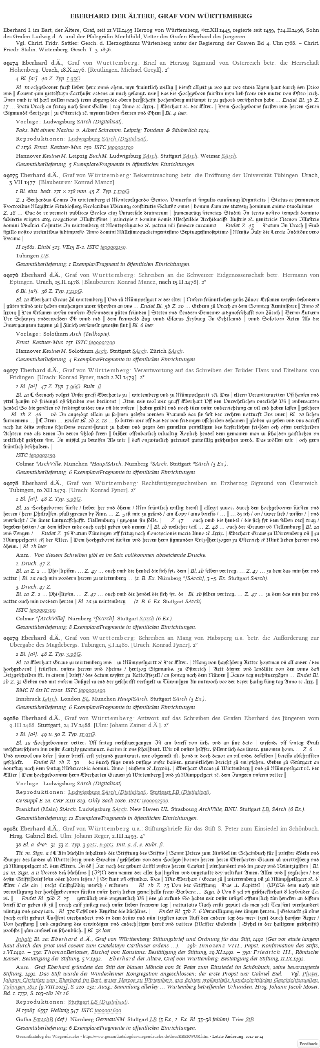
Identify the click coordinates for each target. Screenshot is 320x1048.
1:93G (73, 78)
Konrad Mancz (93, 182)
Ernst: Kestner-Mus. (58, 147)
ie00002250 (42, 455)
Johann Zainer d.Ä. (134, 725)
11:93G (87, 734)
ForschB (43, 1019)
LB (265, 809)
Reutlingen (104, 69)
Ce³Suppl (27, 800)
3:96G (73, 386)
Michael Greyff (140, 69)
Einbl (44, 247)
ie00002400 (92, 690)
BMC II (25, 690)
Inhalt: (24, 939)
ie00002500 (155, 800)
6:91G (106, 844)
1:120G (121, 191)
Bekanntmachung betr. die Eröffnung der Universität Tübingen (215, 175)
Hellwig (60, 1010)
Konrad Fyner (76, 377)
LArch (50, 698)
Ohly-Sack (100, 800)
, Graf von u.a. (80, 828)
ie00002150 (113, 247)
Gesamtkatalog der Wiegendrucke (47, 1036)
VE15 (68, 247)
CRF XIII (64, 800)
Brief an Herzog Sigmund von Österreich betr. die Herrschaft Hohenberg (164, 66)
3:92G (90, 844)
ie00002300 (42, 609)
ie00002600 (108, 1010)
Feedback (309, 1044)
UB (45, 255)
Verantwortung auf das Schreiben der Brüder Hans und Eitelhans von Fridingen (164, 374)
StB (250, 1019)
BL (85, 698)
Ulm (101, 725)
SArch (150, 155)
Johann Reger (91, 835)
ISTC (100, 147)
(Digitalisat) (107, 138)
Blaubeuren (56, 182)
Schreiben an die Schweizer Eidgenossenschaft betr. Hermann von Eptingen (164, 278)
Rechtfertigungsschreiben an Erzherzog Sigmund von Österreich (230, 483)
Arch (101, 350)
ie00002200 (102, 342)
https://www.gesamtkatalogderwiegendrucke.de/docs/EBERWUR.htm (146, 1036)
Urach (47, 377)
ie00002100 (120, 147)
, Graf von (80, 62)
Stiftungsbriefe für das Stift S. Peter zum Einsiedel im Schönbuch (231, 828)
